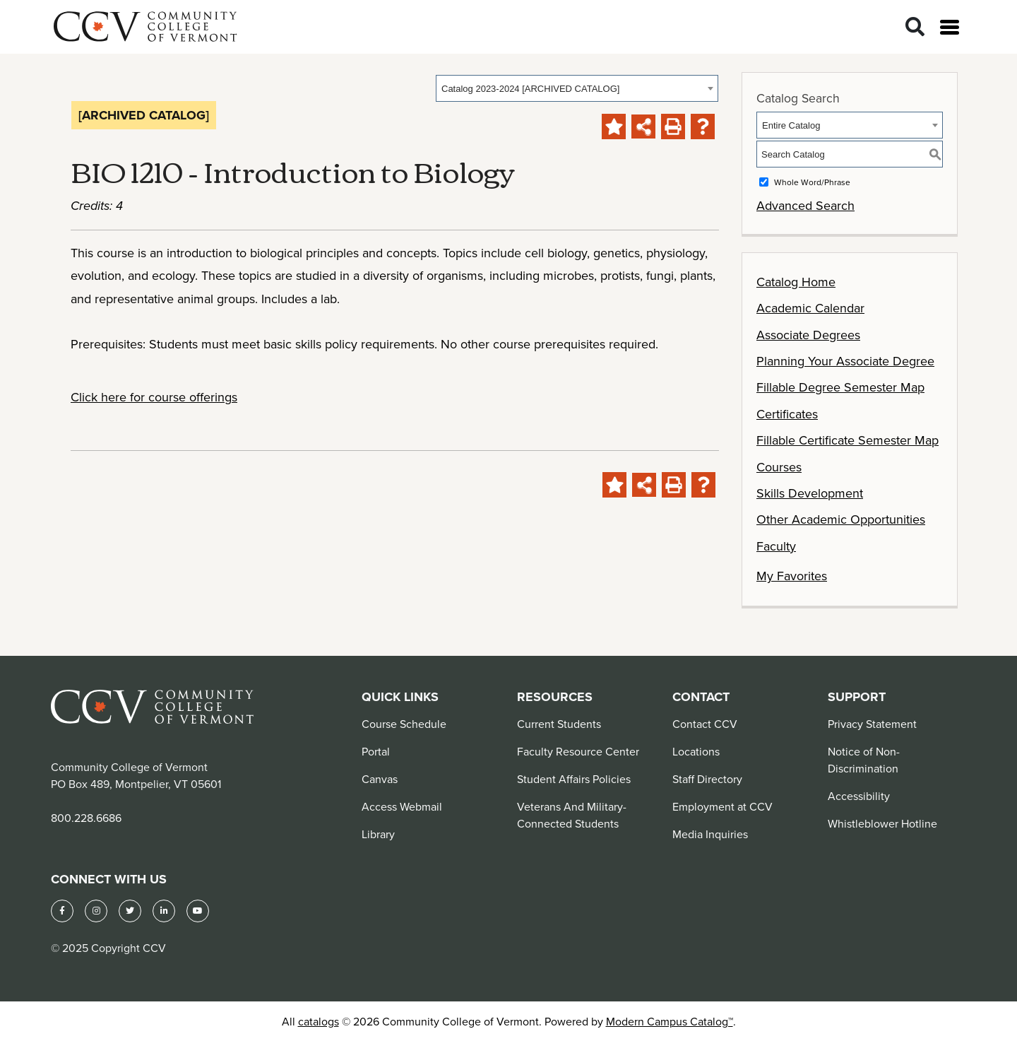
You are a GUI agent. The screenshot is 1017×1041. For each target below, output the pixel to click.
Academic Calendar (810, 308)
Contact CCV (704, 723)
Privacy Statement (872, 723)
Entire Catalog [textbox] (791, 125)
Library (378, 834)
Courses (779, 467)
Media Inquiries (710, 834)
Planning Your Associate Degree (845, 361)
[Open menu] (949, 27)
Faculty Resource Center (578, 751)
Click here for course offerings (154, 397)
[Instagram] (96, 911)
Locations (696, 751)
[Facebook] (62, 911)
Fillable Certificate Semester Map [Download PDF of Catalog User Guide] (847, 440)
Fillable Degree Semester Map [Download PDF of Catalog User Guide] (840, 387)
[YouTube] (197, 911)
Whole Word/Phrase (812, 182)
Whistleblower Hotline (882, 823)
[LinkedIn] (164, 911)
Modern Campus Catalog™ (669, 1021)
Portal (376, 751)
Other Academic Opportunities (840, 519)
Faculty (776, 546)
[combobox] (577, 88)
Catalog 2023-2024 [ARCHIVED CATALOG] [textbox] (530, 88)
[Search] (914, 27)
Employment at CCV (722, 806)
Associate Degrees (808, 334)
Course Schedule (404, 723)
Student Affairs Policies (574, 779)
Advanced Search (805, 205)
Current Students (559, 723)
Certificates (787, 414)
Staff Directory (707, 779)
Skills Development (809, 493)
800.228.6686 (86, 817)
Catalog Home (795, 281)
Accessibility (859, 796)
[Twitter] (130, 911)
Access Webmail (402, 806)
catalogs (318, 1021)
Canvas (380, 779)
